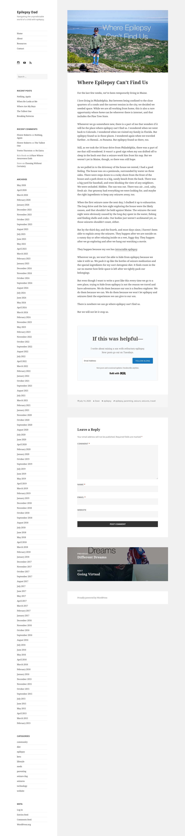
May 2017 (21, 596)
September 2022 (24, 346)
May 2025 (21, 244)
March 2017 (22, 605)
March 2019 (22, 488)
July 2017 (21, 586)
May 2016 (21, 654)
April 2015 (22, 713)
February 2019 (24, 493)
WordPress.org (24, 824)
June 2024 (21, 297)
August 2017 (22, 581)
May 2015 (21, 708)
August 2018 (22, 522)
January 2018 (23, 557)
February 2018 (24, 552)
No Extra (40, 150)
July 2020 (21, 434)
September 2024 (24, 283)
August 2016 (22, 640)
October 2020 (23, 420)
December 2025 (24, 209)
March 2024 (22, 312)
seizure (137, 401)
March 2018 (22, 547)
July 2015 (21, 698)
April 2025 (22, 248)
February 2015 (24, 723)
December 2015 (24, 679)
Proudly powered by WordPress (92, 597)
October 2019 (23, 459)
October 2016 (23, 630)
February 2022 (24, 371)
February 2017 (24, 610)
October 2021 (23, 380)
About (20, 38)
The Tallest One (24, 111)
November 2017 (24, 566)
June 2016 (21, 649)
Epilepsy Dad (27, 12)
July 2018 (21, 527)
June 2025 (21, 239)
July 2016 (21, 645)
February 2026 (24, 200)
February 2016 (24, 669)
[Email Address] (106, 361)
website (20, 791)
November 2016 (24, 625)
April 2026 (22, 190)
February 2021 (24, 405)
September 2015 (24, 693)
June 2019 (21, 473)
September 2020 (24, 425)
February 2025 (24, 258)
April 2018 (22, 542)
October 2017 (23, 571)
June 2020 (21, 439)
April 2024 (22, 307)
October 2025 (23, 219)
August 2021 (22, 390)
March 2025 (22, 253)
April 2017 (22, 601)
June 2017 (21, 591)
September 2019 (24, 464)
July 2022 (21, 356)
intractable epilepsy (126, 249)
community (22, 742)
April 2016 (22, 659)
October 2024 (23, 278)
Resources (21, 43)
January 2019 (23, 498)
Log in (20, 809)
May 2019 (21, 478)
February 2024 (24, 317)
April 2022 (22, 361)
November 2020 (24, 415)
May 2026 (21, 185)
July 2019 (21, 469)
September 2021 (24, 385)
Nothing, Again (24, 96)
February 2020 (24, 449)
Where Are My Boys (26, 106)
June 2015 (21, 703)
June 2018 (21, 532)
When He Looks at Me (27, 101)
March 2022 (22, 366)
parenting (21, 771)
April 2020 (22, 444)
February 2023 (24, 332)
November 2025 (24, 214)
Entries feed (22, 814)
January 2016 (23, 674)
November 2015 (24, 684)
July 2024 (21, 292)
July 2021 (21, 395)
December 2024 (24, 268)
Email (81, 497)
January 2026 (23, 204)
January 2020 (23, 454)
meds (19, 766)
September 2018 (24, 517)
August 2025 (22, 229)
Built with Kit (118, 373)
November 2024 (24, 273)
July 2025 (21, 234)
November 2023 (24, 322)
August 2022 (22, 351)
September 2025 (24, 224)
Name (81, 484)
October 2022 (23, 341)
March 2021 (22, 400)
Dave (97, 401)
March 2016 (22, 664)
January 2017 (23, 615)
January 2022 (23, 376)
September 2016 (24, 635)
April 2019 (22, 483)
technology (22, 786)
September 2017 (24, 576)
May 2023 (21, 327)
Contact (20, 48)
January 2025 (23, 263)
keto (19, 756)
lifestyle (20, 761)
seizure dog (22, 776)
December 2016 (24, 620)
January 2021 (23, 410)
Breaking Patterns (25, 116)
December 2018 (24, 503)
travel (153, 401)
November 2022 (24, 336)
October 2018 (23, 513)
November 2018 (24, 508)
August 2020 (22, 429)
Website (81, 510)
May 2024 (21, 302)
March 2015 (22, 718)
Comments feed (24, 819)
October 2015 (23, 689)
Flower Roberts (24, 135)
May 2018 (21, 537)
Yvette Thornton (24, 150)
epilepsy (21, 751)
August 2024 (22, 288)
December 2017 (24, 561)
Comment (83, 443)
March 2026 (22, 195)
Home (20, 33)
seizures (21, 781)
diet (19, 747)
